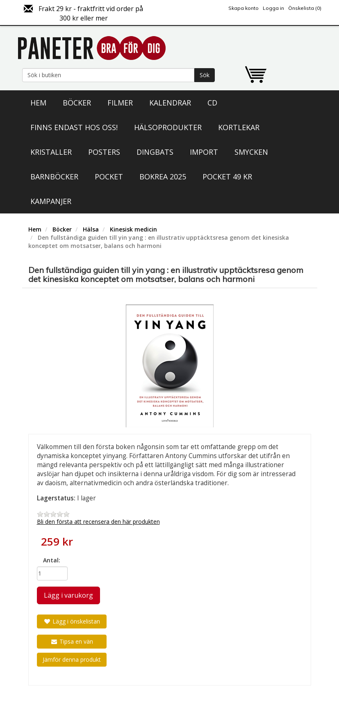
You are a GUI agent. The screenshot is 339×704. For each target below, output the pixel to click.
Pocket (109, 176)
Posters (104, 152)
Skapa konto (243, 8)
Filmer (120, 103)
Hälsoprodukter (168, 127)
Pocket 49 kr (227, 176)
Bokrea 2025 (162, 176)
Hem (38, 103)
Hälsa (91, 229)
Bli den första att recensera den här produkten (98, 521)
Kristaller (51, 152)
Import (204, 152)
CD (212, 103)
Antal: (51, 560)
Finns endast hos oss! (74, 127)
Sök (204, 75)
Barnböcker (54, 176)
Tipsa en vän (71, 641)
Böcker (77, 103)
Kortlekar (238, 127)
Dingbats (155, 152)
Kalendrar (170, 103)
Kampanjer (50, 201)
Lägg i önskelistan (71, 621)
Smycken (251, 152)
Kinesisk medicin (133, 229)
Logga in (273, 8)
